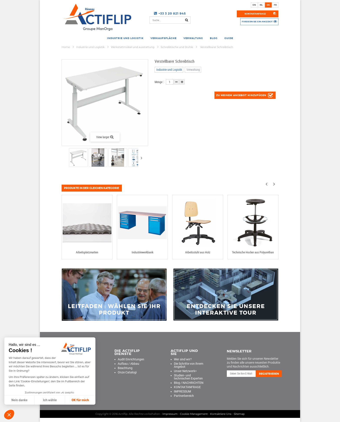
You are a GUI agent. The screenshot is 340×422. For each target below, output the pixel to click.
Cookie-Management (194, 413)
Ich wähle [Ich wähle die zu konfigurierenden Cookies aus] (50, 400)
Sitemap (239, 413)
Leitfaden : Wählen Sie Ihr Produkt (114, 309)
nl (261, 4)
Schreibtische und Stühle (177, 47)
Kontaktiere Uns (220, 413)
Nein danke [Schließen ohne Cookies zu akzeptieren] (19, 400)
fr (275, 4)
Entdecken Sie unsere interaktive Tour (226, 309)
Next (141, 158)
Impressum (170, 413)
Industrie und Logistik (90, 47)
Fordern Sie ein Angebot (255, 21)
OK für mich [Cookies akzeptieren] (80, 400)
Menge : (159, 82)
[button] (9, 414)
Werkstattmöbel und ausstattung (133, 47)
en (254, 4)
